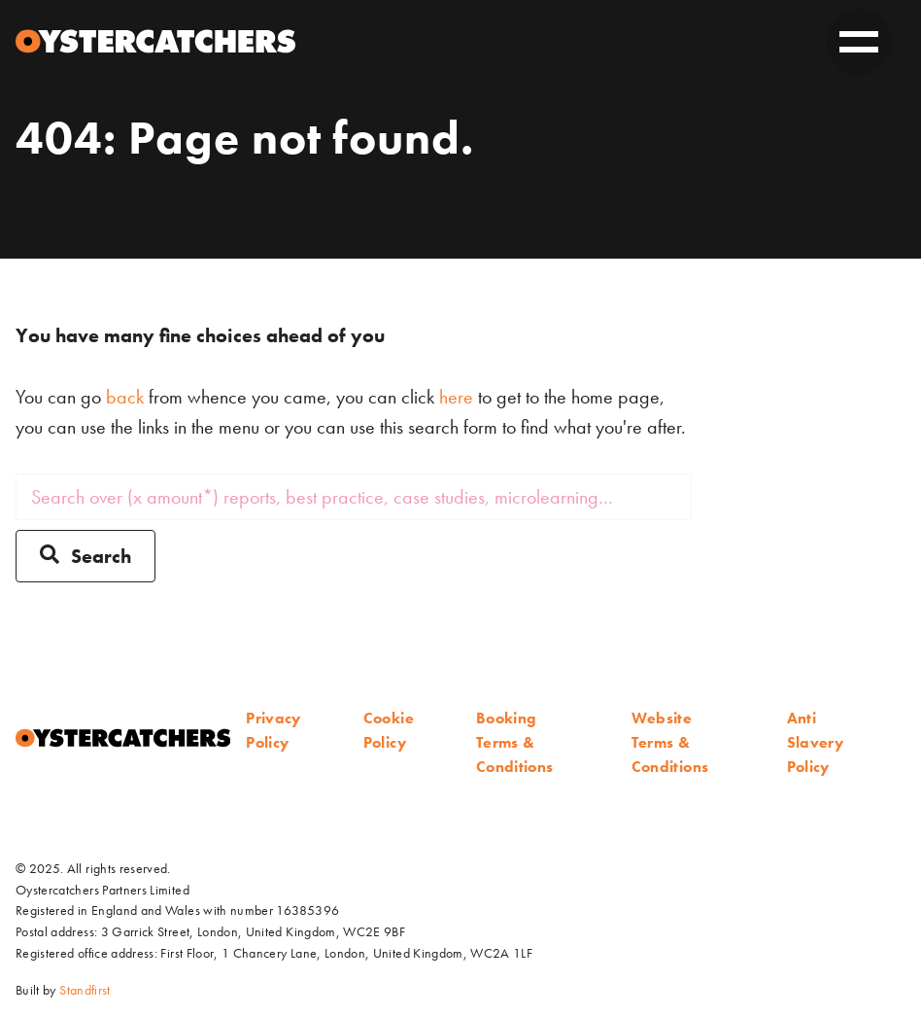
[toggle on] (859, 41)
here (456, 396)
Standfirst (85, 989)
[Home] (155, 41)
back (125, 396)
